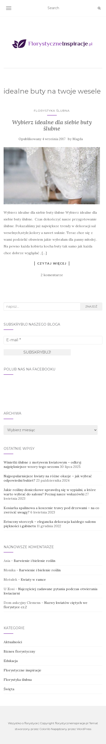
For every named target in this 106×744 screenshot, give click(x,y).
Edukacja (11, 661)
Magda (77, 139)
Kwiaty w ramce (33, 579)
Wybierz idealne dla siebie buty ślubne (52, 125)
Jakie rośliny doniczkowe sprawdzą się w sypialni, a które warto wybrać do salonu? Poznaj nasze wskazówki (50, 492)
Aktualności (13, 642)
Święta (9, 689)
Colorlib (44, 729)
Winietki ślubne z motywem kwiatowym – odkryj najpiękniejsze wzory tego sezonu (42, 464)
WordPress (84, 729)
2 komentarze (52, 275)
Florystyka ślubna (52, 110)
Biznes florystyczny (19, 651)
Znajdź (91, 306)
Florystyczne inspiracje (22, 670)
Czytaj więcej (51, 263)
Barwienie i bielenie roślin (34, 561)
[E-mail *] (53, 340)
